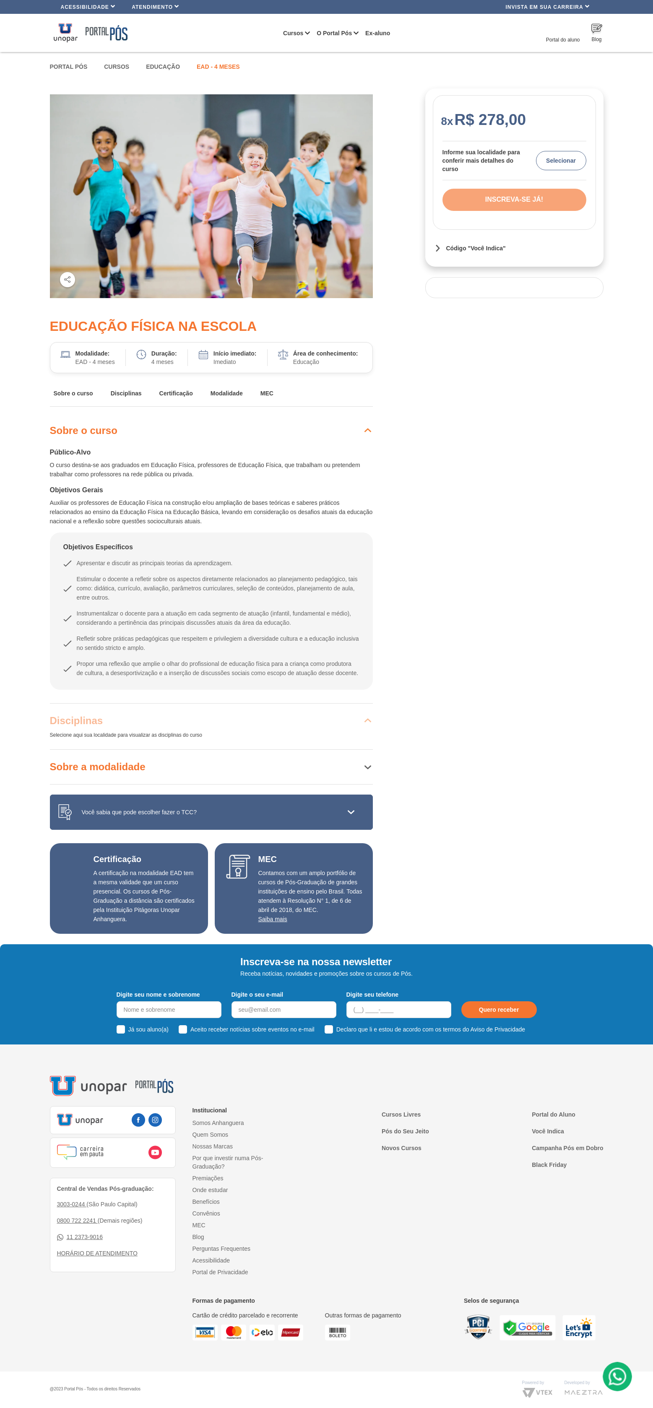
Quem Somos (211, 1134)
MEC (266, 393)
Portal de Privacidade (220, 1272)
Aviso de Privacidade (498, 1029)
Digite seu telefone (372, 994)
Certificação (176, 393)
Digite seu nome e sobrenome (158, 994)
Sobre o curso (73, 393)
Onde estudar (210, 1190)
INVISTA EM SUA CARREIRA (547, 6)
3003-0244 (72, 1204)
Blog (198, 1237)
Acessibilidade (88, 6)
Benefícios (206, 1201)
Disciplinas (126, 393)
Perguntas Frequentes (222, 1248)
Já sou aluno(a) (148, 1029)
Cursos (293, 33)
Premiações (208, 1178)
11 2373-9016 (80, 1237)
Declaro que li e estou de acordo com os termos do (430, 1029)
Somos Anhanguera (218, 1123)
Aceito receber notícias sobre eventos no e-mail (252, 1029)
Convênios (206, 1213)
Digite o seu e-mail (258, 994)
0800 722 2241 (77, 1220)
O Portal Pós (334, 33)
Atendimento (155, 6)
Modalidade (227, 393)
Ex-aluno (377, 33)
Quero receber (499, 1009)
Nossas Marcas (213, 1146)
